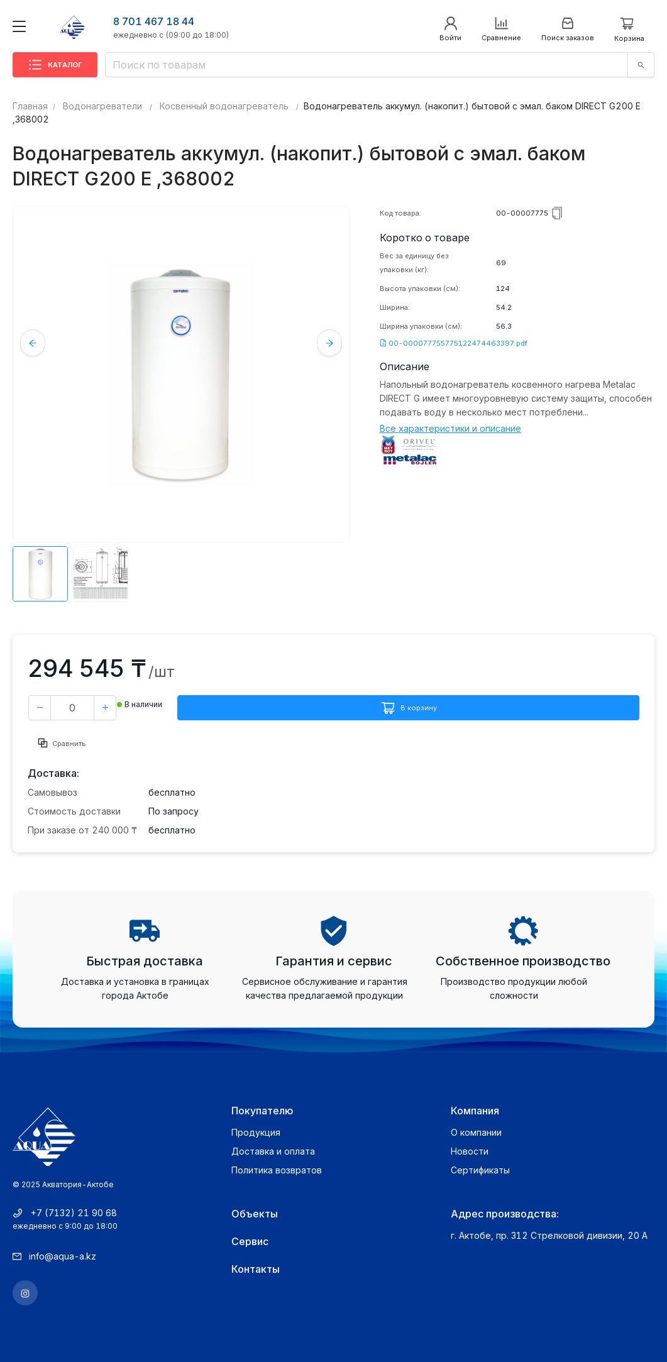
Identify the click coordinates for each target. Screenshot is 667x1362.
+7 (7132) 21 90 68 (74, 1212)
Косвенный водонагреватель (224, 106)
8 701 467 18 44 (153, 21)
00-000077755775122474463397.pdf (453, 343)
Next (329, 341)
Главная (30, 106)
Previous (32, 341)
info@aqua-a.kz (62, 1256)
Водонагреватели (102, 106)
